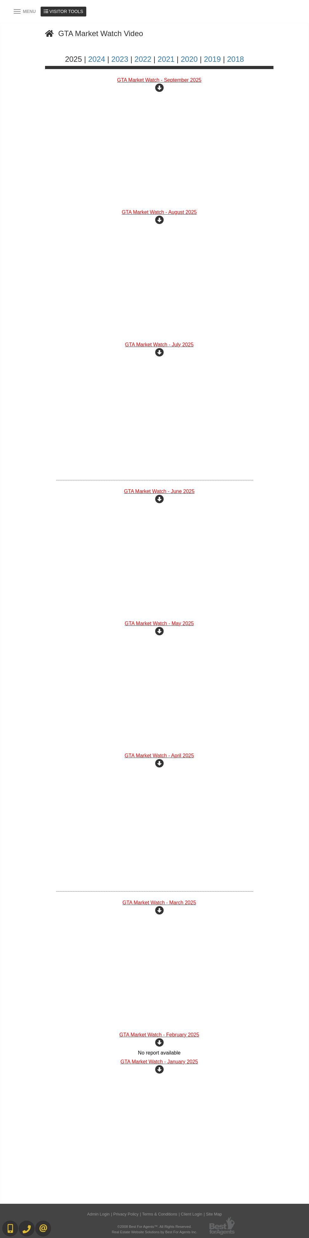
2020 (189, 59)
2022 (143, 59)
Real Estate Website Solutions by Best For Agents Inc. (154, 1232)
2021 (166, 59)
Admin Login (98, 1214)
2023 (119, 59)
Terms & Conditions (159, 1214)
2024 (96, 59)
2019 (212, 59)
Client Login (191, 1214)
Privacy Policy (126, 1214)
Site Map (214, 1214)
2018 (235, 59)
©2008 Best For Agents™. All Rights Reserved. (154, 1226)
